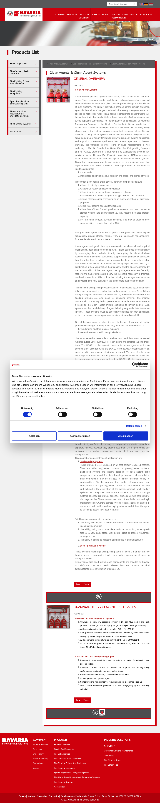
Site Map (32, 796)
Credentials (42, 796)
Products (72, 14)
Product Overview (62, 744)
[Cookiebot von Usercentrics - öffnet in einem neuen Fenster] (134, 364)
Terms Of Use (108, 796)
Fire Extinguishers (18, 63)
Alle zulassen (125, 436)
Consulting (109, 755)
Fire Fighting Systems (20, 123)
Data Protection (67, 796)
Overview (37, 749)
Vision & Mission (40, 744)
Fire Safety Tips (111, 765)
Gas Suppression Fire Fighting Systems (90, 63)
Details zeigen (134, 426)
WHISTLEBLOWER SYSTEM (128, 796)
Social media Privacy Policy (88, 796)
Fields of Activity (40, 758)
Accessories (15, 131)
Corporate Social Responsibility (119, 16)
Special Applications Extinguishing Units (19, 102)
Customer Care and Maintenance (118, 750)
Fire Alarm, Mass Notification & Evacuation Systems (19, 113)
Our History (38, 754)
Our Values (38, 763)
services (96, 14)
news (105, 14)
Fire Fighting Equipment (16, 92)
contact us (146, 14)
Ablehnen (34, 436)
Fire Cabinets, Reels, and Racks (19, 72)
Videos (36, 768)
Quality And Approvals (64, 749)
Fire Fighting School (112, 760)
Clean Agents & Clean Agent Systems (128, 63)
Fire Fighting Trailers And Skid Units (19, 82)
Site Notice (54, 796)
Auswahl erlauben (80, 436)
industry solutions (84, 16)
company (60, 14)
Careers (134, 14)
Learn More (82, 584)
